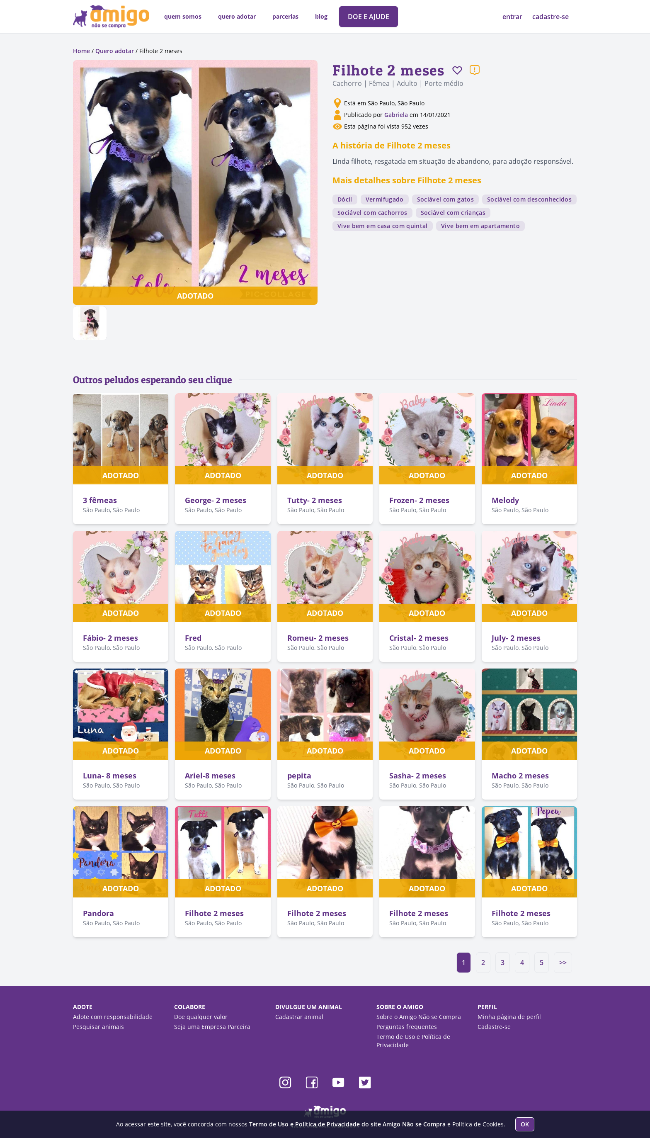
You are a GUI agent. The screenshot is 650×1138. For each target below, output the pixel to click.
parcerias (285, 16)
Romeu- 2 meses (318, 638)
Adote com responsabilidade (113, 1017)
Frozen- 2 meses (419, 500)
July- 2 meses (516, 638)
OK (525, 1124)
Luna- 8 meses (109, 776)
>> (563, 962)
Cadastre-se (494, 1027)
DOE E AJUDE (368, 16)
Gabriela (397, 115)
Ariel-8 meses (210, 776)
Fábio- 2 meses (110, 638)
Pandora (98, 913)
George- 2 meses (215, 500)
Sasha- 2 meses (417, 776)
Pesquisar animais (98, 1027)
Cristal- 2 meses (419, 638)
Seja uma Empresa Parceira (212, 1027)
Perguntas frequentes (406, 1027)
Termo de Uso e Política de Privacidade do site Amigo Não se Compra (347, 1124)
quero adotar (237, 16)
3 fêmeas (100, 500)
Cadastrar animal (299, 1017)
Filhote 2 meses (214, 913)
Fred (193, 638)
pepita (299, 776)
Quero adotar (114, 51)
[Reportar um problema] (475, 70)
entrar (513, 16)
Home (81, 51)
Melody (505, 500)
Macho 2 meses (520, 776)
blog (321, 16)
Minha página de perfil (509, 1017)
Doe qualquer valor (201, 1017)
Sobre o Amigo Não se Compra (418, 1017)
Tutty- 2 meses (314, 500)
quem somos (182, 16)
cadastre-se (550, 16)
